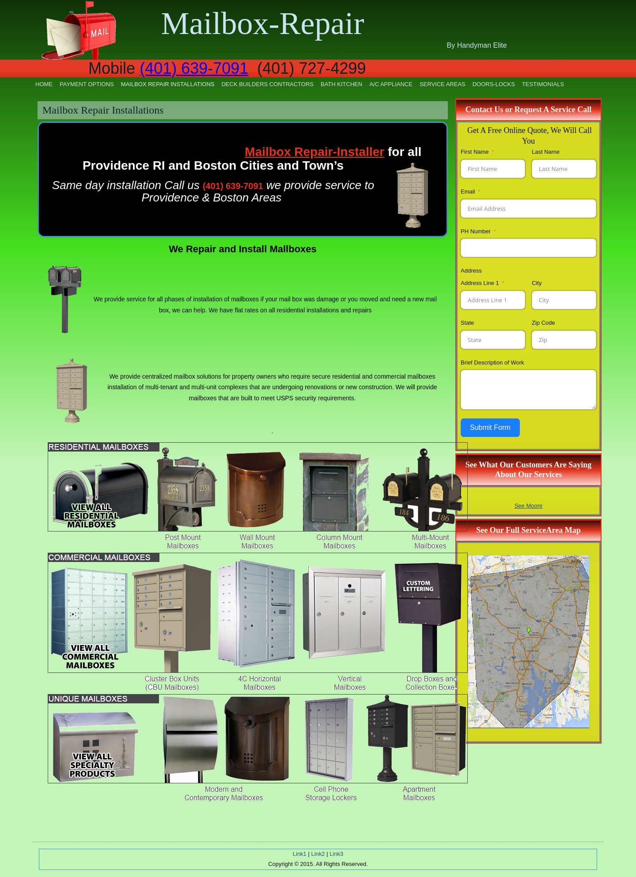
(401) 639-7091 (194, 68)
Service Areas (443, 84)
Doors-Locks (494, 84)
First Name (475, 151)
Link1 (300, 853)
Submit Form (490, 427)
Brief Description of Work (492, 362)
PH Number (476, 231)
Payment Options (87, 84)
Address (471, 270)
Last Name (546, 151)
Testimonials (543, 84)
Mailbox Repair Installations (168, 84)
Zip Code (543, 322)
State (467, 322)
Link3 (336, 853)
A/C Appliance (391, 84)
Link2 (318, 853)
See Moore (529, 505)
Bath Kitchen (341, 84)
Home (44, 84)
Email (468, 191)
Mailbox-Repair (262, 23)
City (536, 283)
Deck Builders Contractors (267, 84)
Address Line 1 (480, 283)
